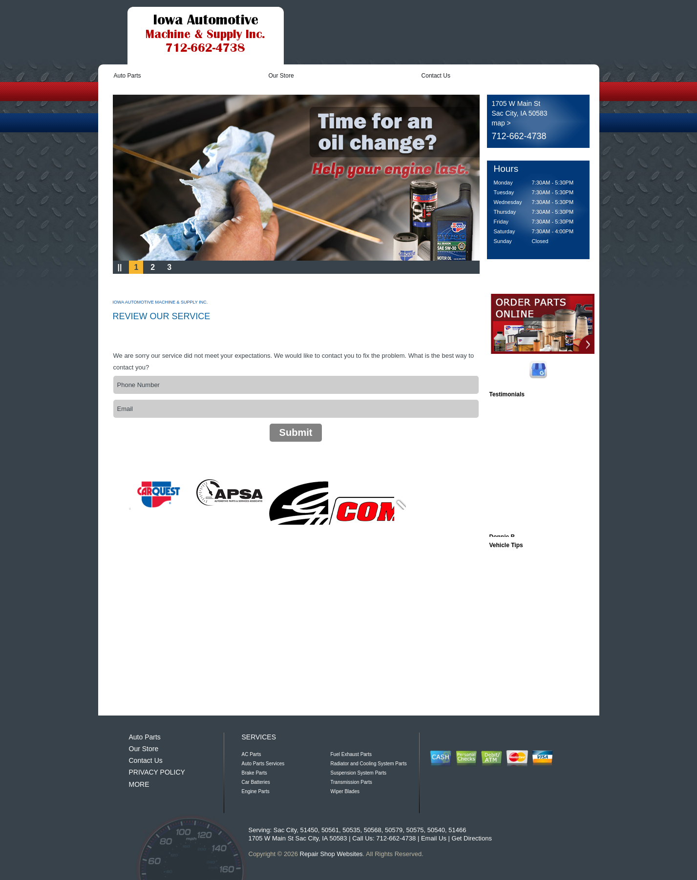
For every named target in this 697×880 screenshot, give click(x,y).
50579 (393, 830)
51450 (308, 830)
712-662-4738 (519, 136)
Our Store (281, 75)
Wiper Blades (345, 791)
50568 (372, 830)
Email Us (433, 838)
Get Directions (472, 838)
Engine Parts (256, 791)
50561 (330, 830)
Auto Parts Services (263, 763)
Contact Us (436, 75)
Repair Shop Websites (331, 854)
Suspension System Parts (359, 773)
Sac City (285, 830)
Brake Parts (254, 773)
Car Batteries (256, 782)
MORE (139, 784)
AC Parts (251, 754)
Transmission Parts (351, 782)
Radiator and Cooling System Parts (369, 763)
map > (501, 123)
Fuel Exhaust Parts (351, 754)
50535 (351, 830)
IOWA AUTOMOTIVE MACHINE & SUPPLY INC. (160, 302)
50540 (436, 830)
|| (120, 267)
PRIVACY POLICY (157, 772)
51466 (457, 830)
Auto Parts (127, 75)
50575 (414, 830)
